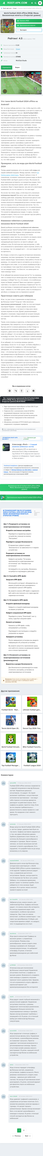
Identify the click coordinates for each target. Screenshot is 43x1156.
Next (28, 1136)
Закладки (22, 30)
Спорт (18, 49)
